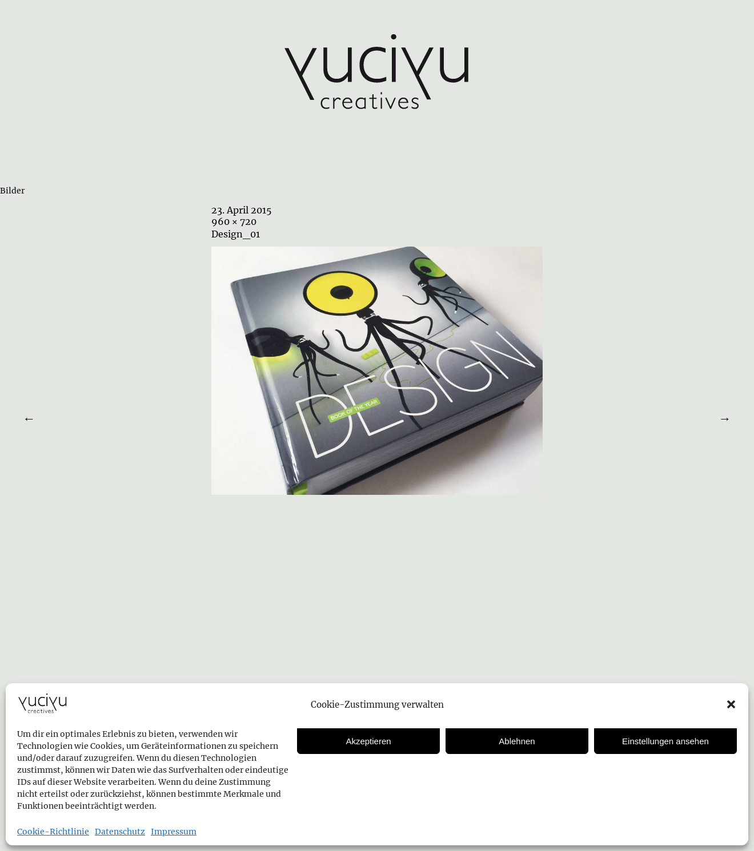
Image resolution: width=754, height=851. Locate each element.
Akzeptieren (368, 741)
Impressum (173, 831)
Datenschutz (120, 831)
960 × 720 (233, 221)
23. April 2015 (241, 210)
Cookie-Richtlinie (53, 831)
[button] (731, 704)
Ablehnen (517, 741)
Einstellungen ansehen (665, 741)
